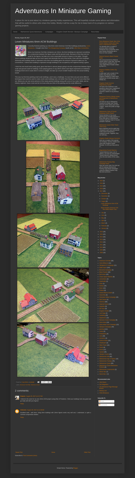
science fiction (103, 340)
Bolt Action (102, 274)
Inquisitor (102, 306)
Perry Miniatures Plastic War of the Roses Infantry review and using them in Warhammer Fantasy (109, 43)
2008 (101, 252)
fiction (101, 288)
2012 (101, 242)
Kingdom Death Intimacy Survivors (109, 138)
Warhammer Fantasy (105, 361)
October (104, 198)
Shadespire (102, 343)
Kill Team (102, 308)
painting (101, 329)
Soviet (101, 347)
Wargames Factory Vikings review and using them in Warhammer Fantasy (109, 98)
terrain (38, 384)
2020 (101, 183)
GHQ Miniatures (104, 393)
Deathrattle (102, 281)
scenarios (102, 338)
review (101, 331)
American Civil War (25, 384)
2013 (101, 239)
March (103, 223)
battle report (103, 267)
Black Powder (103, 272)
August (103, 201)
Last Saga (102, 313)
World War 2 (103, 374)
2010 (101, 247)
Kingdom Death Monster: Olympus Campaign (72, 32)
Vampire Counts (104, 354)
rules (100, 336)
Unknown (23, 410)
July (102, 212)
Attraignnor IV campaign (106, 265)
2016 (101, 231)
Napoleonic (102, 318)
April (102, 220)
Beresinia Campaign (105, 270)
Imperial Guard (103, 304)
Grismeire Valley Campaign (107, 297)
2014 (101, 237)
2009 (101, 250)
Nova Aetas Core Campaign (107, 324)
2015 (101, 234)
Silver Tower (103, 345)
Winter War (102, 371)
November (104, 196)
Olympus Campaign (105, 327)
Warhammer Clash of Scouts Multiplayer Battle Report (107, 112)
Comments (103, 405)
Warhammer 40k (104, 356)
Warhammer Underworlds (107, 369)
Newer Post (19, 452)
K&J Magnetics (103, 384)
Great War (102, 295)
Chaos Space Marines (106, 277)
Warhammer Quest (105, 363)
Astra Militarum (103, 263)
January (104, 228)
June (103, 215)
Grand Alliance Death (105, 292)
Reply (22, 403)
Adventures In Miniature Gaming (63, 11)
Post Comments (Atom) (30, 455)
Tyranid (101, 352)
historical (33, 384)
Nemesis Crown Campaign (107, 320)
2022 (101, 180)
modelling (102, 315)
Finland (101, 290)
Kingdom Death (104, 311)
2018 (101, 188)
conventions (103, 279)
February (104, 226)
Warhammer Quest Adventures (31, 32)
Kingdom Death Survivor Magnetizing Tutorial (106, 83)
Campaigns (49, 32)
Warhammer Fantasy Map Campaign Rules (107, 162)
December (104, 193)
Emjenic (22, 396)
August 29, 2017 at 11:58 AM (35, 410)
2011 (101, 245)
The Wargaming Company (56, 48)
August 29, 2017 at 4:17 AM (34, 396)
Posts (101, 401)
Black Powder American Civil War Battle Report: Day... (109, 208)
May (102, 218)
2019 (101, 186)
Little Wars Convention (81, 48)
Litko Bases (102, 382)
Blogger (75, 468)
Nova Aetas (95, 32)
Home (15, 32)
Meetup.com (103, 390)
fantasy (101, 286)
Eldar (100, 283)
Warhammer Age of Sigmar (107, 359)
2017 (101, 191)
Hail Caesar (102, 299)
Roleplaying (102, 333)
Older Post (87, 452)
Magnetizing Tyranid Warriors (108, 150)
